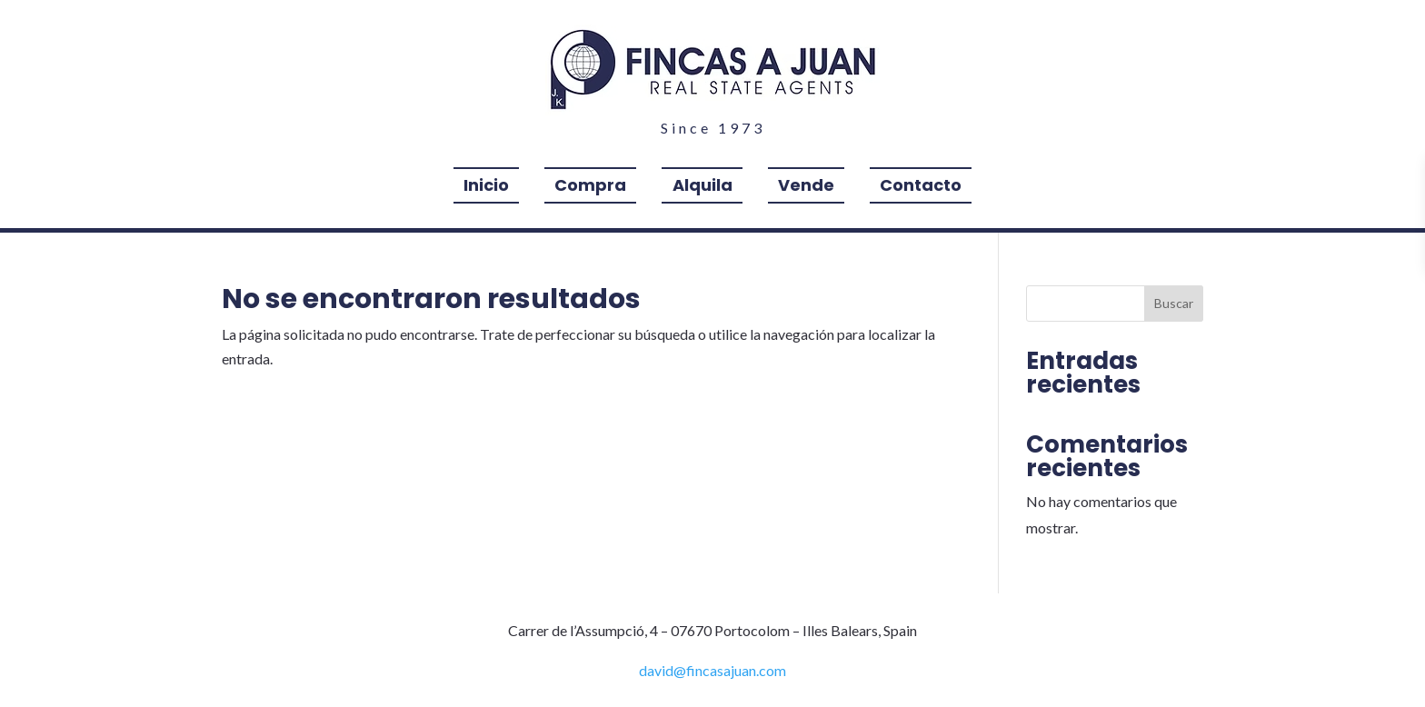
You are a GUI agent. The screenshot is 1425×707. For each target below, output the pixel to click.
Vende (806, 187)
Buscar (1173, 303)
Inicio (486, 187)
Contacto (921, 187)
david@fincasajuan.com (712, 670)
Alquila (702, 187)
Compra (590, 187)
